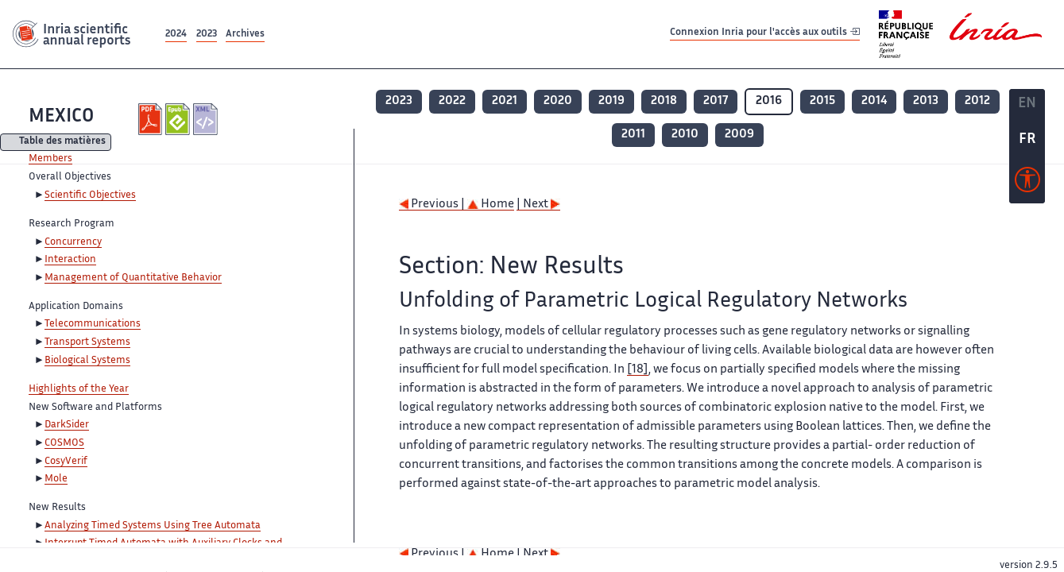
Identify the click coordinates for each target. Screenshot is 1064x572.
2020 (558, 101)
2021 (504, 101)
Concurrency (73, 242)
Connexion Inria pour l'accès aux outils (765, 33)
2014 (874, 101)
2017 (715, 101)
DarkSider (66, 425)
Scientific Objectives (90, 195)
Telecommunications (92, 324)
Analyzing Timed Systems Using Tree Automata (152, 526)
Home (490, 204)
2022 (452, 101)
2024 (176, 34)
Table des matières (62, 142)
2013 (925, 101)
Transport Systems (87, 342)
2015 (822, 101)
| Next (538, 204)
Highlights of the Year (79, 389)
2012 (977, 101)
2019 (611, 101)
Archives (245, 34)
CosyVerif (65, 461)
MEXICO (61, 117)
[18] (637, 370)
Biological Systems (87, 360)
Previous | (433, 204)
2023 (206, 34)
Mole (56, 479)
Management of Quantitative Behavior (133, 278)
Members (50, 159)
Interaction (70, 260)
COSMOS (64, 443)
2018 (664, 101)
